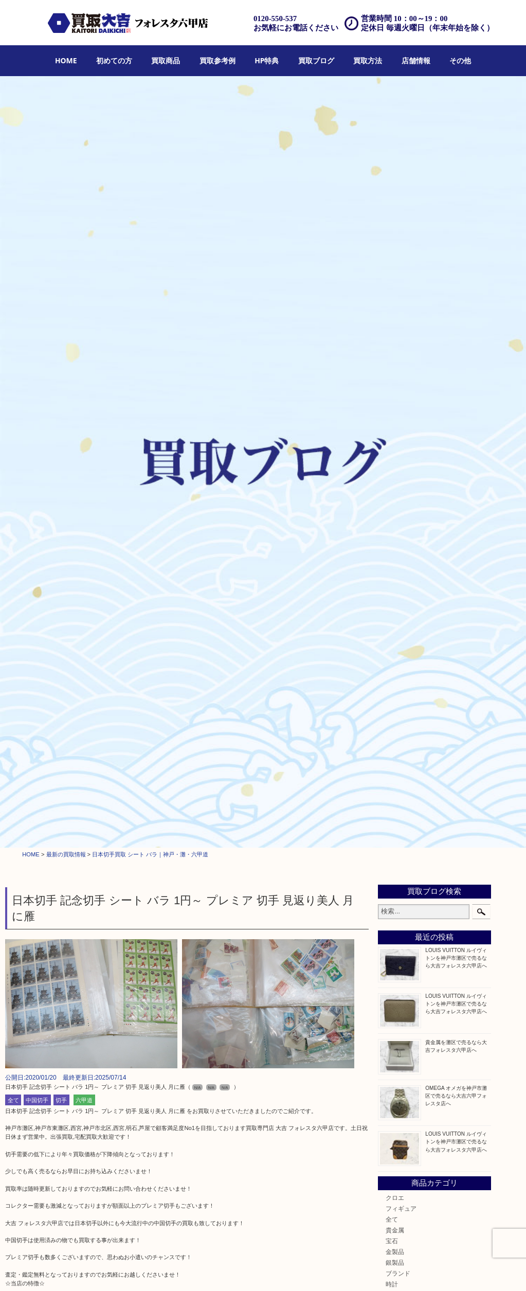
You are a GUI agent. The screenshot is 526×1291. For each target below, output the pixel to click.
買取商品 (165, 60)
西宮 (392, 875)
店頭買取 (196, 1270)
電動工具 (398, 707)
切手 (61, 339)
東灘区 (395, 897)
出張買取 (226, 1270)
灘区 (392, 842)
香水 (392, 751)
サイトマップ (461, 1270)
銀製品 (395, 501)
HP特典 (267, 60)
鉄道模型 (398, 621)
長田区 (395, 886)
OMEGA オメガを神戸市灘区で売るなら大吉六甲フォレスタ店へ (456, 334)
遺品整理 (285, 1270)
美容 (392, 772)
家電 (392, 686)
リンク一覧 (499, 1270)
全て (13, 339)
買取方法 (367, 60)
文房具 (395, 718)
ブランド (398, 512)
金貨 (392, 555)
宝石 (392, 480)
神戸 (392, 919)
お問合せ (363, 1270)
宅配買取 (255, 1270)
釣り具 (395, 729)
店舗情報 (416, 60)
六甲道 (84, 339)
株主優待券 (401, 642)
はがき (395, 653)
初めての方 (114, 60)
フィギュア (401, 447)
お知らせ (398, 816)
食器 (392, 545)
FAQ (338, 1270)
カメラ (395, 534)
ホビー (395, 794)
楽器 (392, 740)
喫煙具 (395, 696)
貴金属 (395, 468)
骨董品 (395, 664)
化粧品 (395, 762)
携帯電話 (398, 783)
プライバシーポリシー (409, 1270)
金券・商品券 (404, 610)
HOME (66, 60)
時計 (392, 523)
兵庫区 (395, 929)
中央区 (395, 908)
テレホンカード (407, 632)
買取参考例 (217, 60)
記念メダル (401, 566)
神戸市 (395, 854)
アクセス (314, 1270)
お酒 (392, 588)
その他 (460, 60)
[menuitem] (66, 60)
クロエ (395, 436)
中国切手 (37, 339)
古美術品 (398, 675)
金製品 (395, 491)
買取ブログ (316, 60)
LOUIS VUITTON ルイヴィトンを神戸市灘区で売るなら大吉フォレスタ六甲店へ (456, 196)
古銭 (392, 577)
